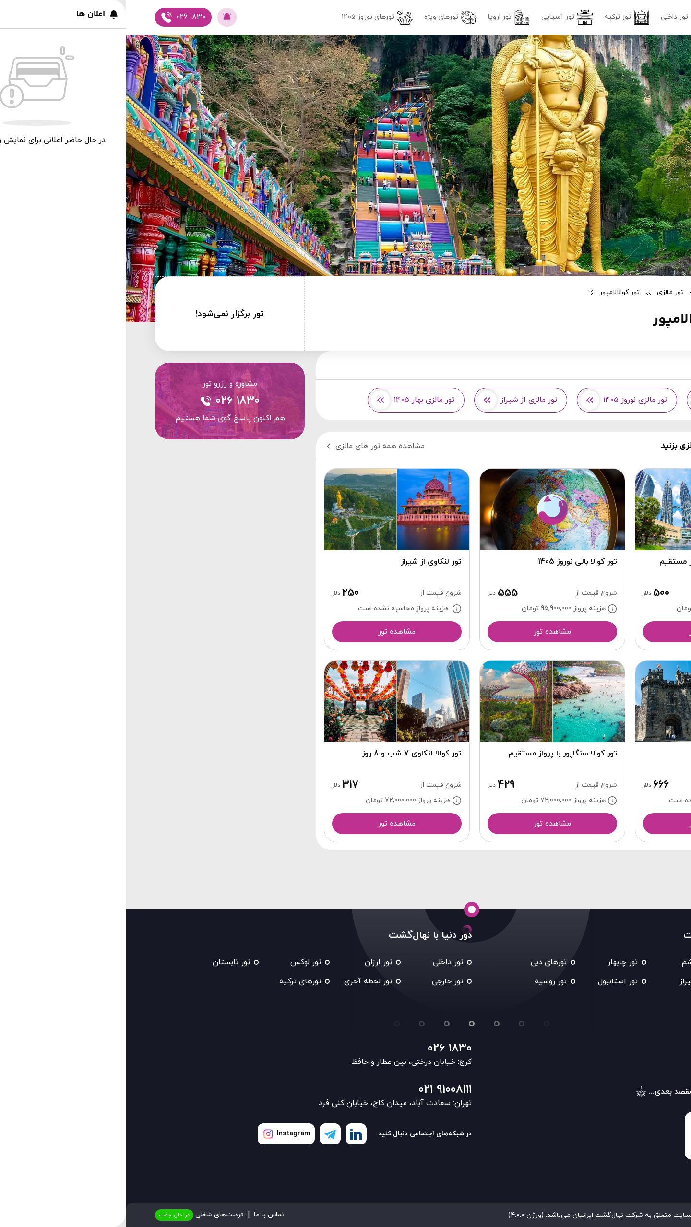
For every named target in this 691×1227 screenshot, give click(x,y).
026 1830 (323, 1048)
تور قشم (569, 962)
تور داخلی (557, 17)
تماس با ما (143, 1214)
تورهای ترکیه (174, 981)
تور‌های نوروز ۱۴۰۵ (250, 17)
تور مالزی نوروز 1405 (497, 400)
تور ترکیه (500, 17)
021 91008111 (319, 1090)
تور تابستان (105, 962)
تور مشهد (638, 962)
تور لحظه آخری (242, 981)
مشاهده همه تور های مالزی (248, 446)
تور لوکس (179, 962)
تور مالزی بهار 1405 (286, 400)
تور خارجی (321, 981)
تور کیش (639, 981)
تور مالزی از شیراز (391, 400)
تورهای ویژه (324, 17)
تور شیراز (568, 981)
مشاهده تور (581, 631)
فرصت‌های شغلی (73, 1215)
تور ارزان (252, 962)
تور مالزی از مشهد (604, 400)
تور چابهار (496, 962)
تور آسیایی (440, 17)
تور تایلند (639, 1000)
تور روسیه (424, 981)
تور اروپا (383, 17)
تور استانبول (492, 981)
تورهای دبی (423, 962)
